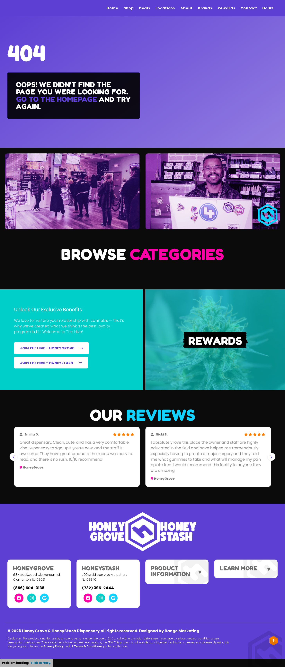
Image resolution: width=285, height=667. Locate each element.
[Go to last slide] (13, 457)
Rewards (226, 8)
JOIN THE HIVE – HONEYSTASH (51, 362)
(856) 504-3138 (28, 588)
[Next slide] (271, 457)
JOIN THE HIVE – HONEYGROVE (51, 348)
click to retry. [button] (41, 663)
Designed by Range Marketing (169, 631)
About (186, 8)
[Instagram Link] (31, 598)
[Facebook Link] (18, 598)
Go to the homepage (56, 99)
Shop (129, 8)
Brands (205, 8)
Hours (268, 8)
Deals (144, 8)
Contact (249, 8)
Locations (165, 8)
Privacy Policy (54, 646)
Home (112, 8)
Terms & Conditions (88, 646)
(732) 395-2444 (98, 588)
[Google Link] (44, 598)
